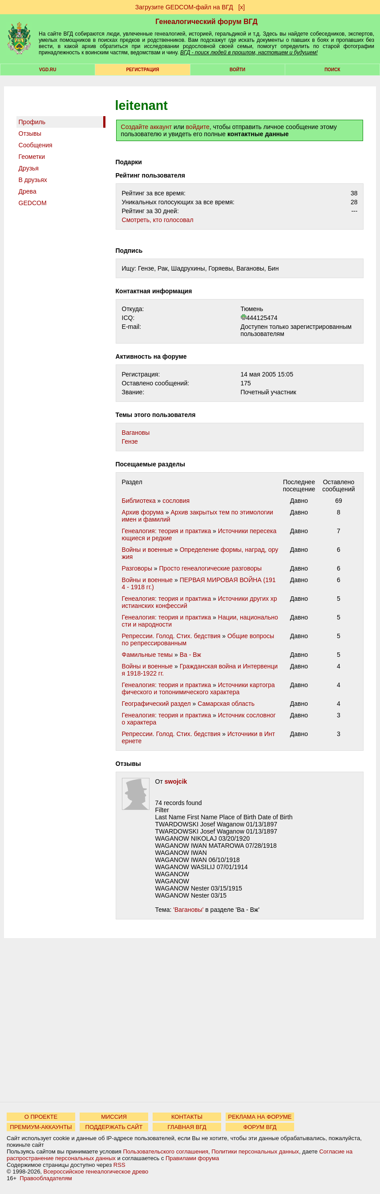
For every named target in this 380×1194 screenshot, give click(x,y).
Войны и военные (147, 549)
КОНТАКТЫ (186, 1116)
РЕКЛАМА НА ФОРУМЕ (259, 1116)
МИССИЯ (114, 1116)
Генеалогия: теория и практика (166, 530)
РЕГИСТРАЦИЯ (142, 69)
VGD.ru (48, 69)
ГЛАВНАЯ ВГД (187, 1127)
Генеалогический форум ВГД (206, 21)
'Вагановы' (188, 909)
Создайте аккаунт (146, 126)
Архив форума (143, 512)
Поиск (332, 69)
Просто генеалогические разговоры (210, 568)
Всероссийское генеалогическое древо (96, 1171)
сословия (176, 500)
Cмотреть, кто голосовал (158, 219)
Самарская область (226, 703)
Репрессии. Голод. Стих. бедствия (171, 635)
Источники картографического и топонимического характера (198, 688)
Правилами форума (192, 1158)
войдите (198, 126)
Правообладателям (46, 1178)
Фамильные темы (147, 654)
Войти (237, 69)
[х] (241, 7)
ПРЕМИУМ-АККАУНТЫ (41, 1127)
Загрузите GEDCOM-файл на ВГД (184, 7)
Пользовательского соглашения (165, 1151)
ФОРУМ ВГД (260, 1127)
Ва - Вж (190, 654)
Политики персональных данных (255, 1151)
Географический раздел (156, 703)
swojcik (176, 781)
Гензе (130, 441)
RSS (119, 1165)
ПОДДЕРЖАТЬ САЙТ (114, 1127)
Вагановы (136, 432)
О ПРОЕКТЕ (40, 1116)
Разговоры (137, 568)
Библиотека (139, 500)
